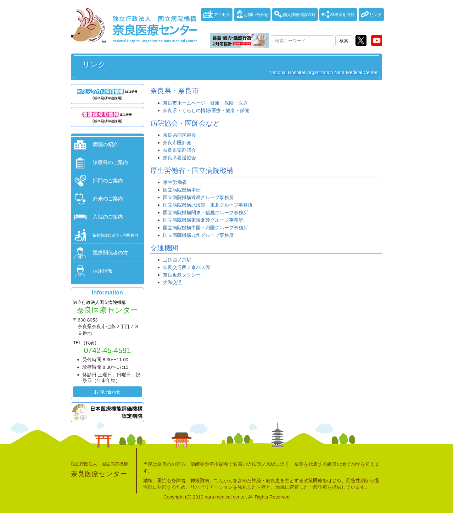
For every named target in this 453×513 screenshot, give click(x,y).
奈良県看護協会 (179, 157)
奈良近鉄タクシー (182, 274)
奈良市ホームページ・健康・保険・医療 (205, 102)
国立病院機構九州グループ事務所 (198, 235)
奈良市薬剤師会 (179, 150)
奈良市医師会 (177, 142)
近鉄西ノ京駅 (177, 259)
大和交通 (172, 282)
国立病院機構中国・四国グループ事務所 (205, 227)
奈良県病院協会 (179, 135)
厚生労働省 (175, 182)
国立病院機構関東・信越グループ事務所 (205, 212)
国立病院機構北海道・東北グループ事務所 (208, 205)
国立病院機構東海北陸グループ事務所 (203, 220)
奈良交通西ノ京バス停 (186, 267)
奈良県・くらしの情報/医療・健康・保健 (206, 110)
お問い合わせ (107, 391)
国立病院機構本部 (182, 189)
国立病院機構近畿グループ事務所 (198, 197)
